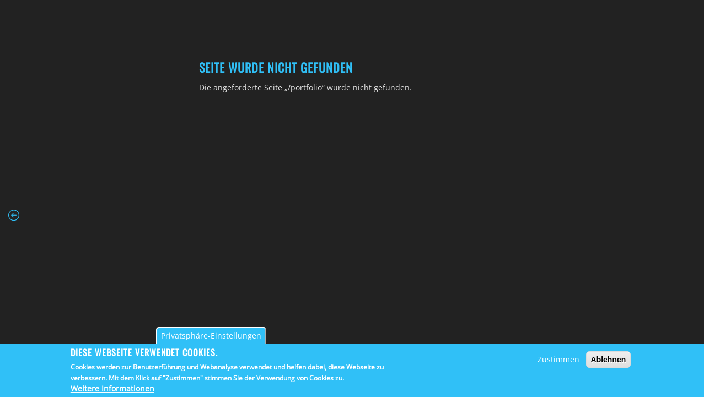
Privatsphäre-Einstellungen (211, 335)
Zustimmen (558, 359)
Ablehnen (608, 359)
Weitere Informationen (112, 388)
